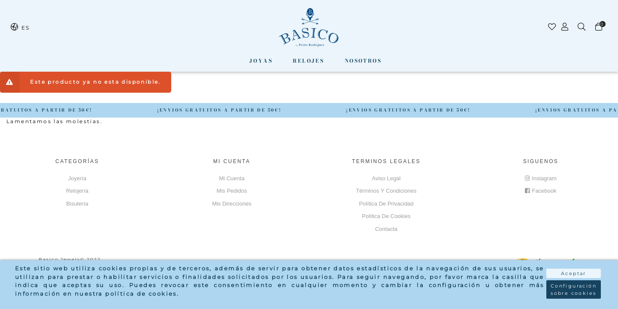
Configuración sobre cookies (574, 289)
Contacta (386, 229)
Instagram (541, 178)
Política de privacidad (386, 203)
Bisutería (77, 203)
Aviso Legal (386, 178)
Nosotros (363, 61)
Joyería (77, 178)
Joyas (261, 61)
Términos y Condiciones (386, 191)
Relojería (77, 191)
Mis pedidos (232, 191)
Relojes (308, 61)
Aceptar (573, 273)
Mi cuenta (231, 178)
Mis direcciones (231, 203)
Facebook (540, 191)
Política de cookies (386, 216)
